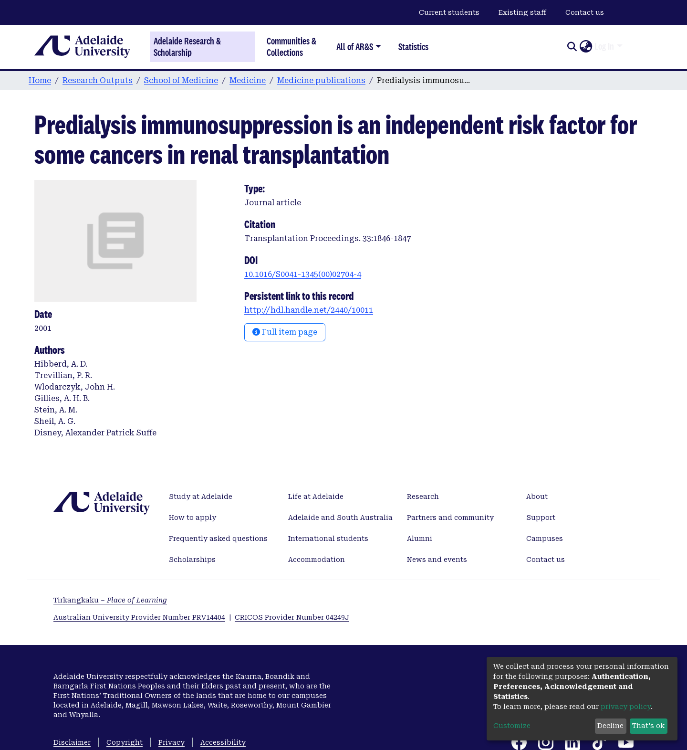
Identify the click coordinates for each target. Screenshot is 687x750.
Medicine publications (321, 80)
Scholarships (192, 559)
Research (423, 496)
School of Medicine (181, 80)
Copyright (124, 742)
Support (540, 517)
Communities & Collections (291, 46)
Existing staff (522, 12)
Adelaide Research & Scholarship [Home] (187, 46)
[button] (585, 47)
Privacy (171, 742)
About (537, 496)
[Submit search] (572, 47)
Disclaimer (72, 742)
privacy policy (626, 706)
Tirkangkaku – (110, 600)
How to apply (192, 517)
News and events (437, 559)
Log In (604, 46)
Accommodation (316, 559)
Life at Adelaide (316, 496)
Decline (610, 725)
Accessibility (223, 742)
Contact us (584, 12)
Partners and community (450, 517)
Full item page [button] (284, 332)
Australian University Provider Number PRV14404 (139, 617)
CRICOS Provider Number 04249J (292, 617)
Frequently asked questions (218, 538)
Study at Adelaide (200, 496)
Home (40, 80)
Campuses (544, 538)
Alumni (419, 538)
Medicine (247, 80)
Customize (512, 725)
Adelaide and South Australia (340, 517)
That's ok (648, 725)
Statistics (413, 46)
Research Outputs (97, 80)
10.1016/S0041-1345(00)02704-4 (302, 274)
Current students (449, 12)
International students (328, 538)
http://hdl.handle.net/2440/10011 (308, 310)
